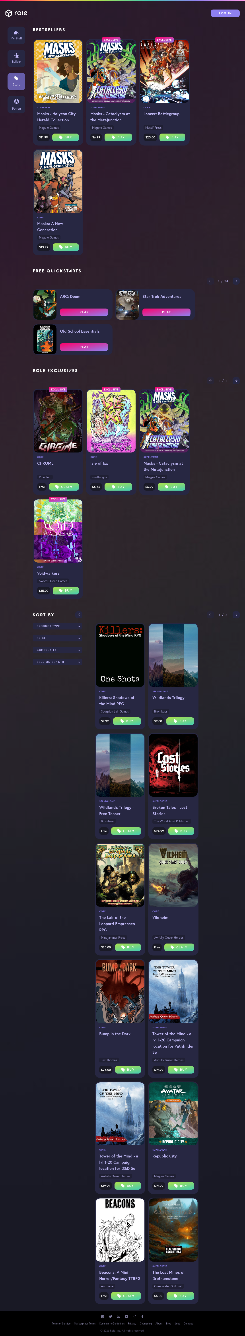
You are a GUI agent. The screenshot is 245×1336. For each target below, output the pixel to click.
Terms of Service (61, 1323)
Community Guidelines (111, 1323)
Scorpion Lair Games (115, 711)
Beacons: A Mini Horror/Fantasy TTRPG (119, 1275)
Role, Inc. (45, 477)
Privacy (132, 1323)
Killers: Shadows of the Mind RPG (116, 700)
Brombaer (160, 711)
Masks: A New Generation (50, 226)
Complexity (46, 650)
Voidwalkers (48, 573)
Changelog (146, 1323)
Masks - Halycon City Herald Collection (56, 116)
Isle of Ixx (99, 463)
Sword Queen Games (53, 581)
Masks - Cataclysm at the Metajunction (110, 116)
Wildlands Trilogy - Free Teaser (116, 810)
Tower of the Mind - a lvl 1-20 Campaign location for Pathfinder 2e (173, 1043)
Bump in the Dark (115, 1033)
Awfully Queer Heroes (168, 938)
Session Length (50, 662)
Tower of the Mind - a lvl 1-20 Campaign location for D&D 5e (118, 1162)
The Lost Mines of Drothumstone (168, 1275)
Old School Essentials (80, 331)
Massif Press (153, 128)
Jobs (177, 1323)
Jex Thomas (109, 1060)
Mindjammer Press (113, 938)
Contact (188, 1323)
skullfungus (99, 477)
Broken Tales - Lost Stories (169, 810)
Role (16, 13)
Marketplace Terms (84, 1323)
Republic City (164, 1156)
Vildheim (160, 917)
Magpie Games (49, 128)
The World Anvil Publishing (171, 821)
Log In (225, 13)
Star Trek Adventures (161, 296)
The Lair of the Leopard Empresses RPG (117, 923)
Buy (65, 137)
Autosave (107, 1286)
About (159, 1323)
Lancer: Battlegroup (161, 113)
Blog (168, 1323)
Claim (64, 487)
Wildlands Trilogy (168, 697)
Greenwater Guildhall (168, 1286)
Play (84, 312)
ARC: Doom (70, 296)
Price (41, 638)
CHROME (45, 463)
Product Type (48, 626)
